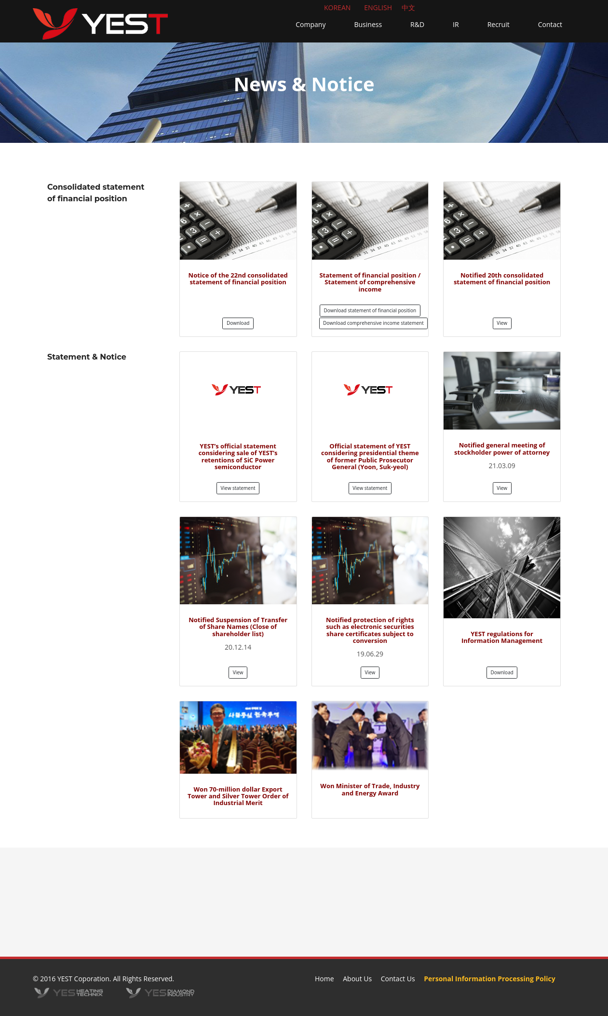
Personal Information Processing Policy (489, 978)
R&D (417, 24)
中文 (408, 7)
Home (324, 978)
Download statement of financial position (370, 310)
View (502, 323)
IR (456, 24)
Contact (550, 24)
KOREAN (337, 7)
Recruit (498, 24)
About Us (357, 978)
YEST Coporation (83, 978)
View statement (238, 488)
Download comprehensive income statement (373, 323)
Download (238, 323)
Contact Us (398, 978)
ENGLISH (378, 7)
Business (368, 24)
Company (310, 24)
